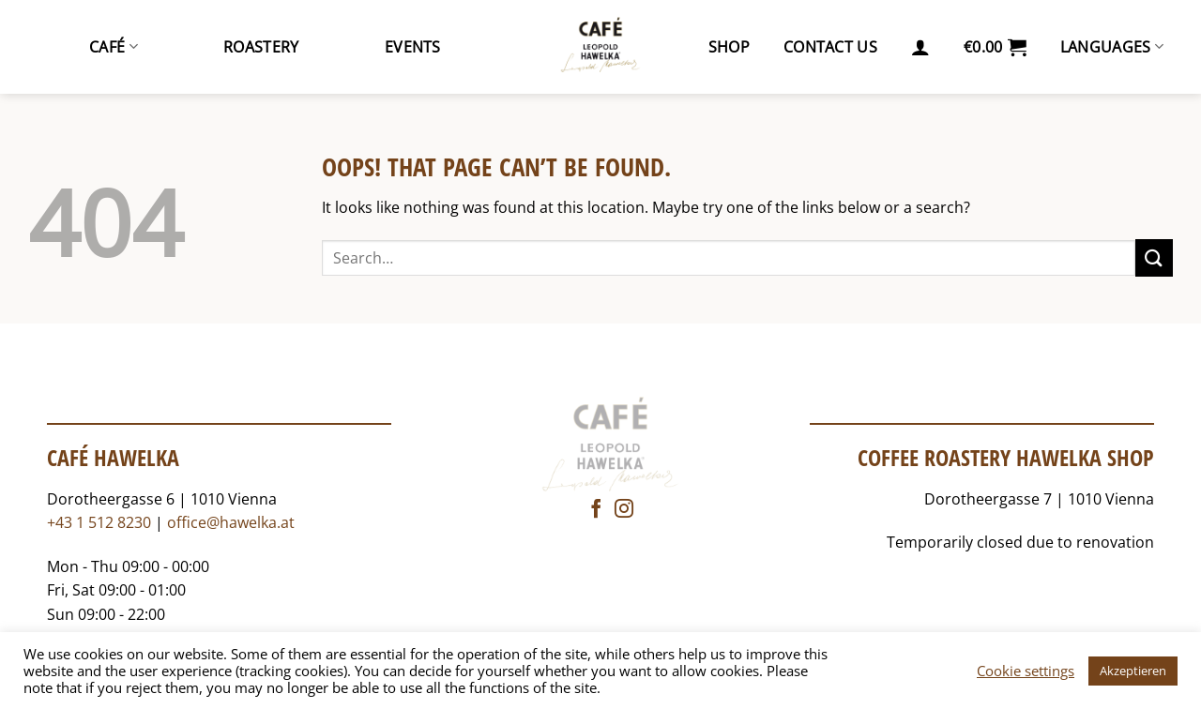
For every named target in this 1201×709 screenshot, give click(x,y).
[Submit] (1154, 257)
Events (413, 47)
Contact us (830, 47)
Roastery (261, 47)
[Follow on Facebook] (595, 510)
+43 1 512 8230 (99, 522)
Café (113, 47)
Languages (1111, 47)
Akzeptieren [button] (1133, 670)
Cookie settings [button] (1025, 670)
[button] (920, 47)
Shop (729, 47)
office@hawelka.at (231, 522)
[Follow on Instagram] (624, 510)
